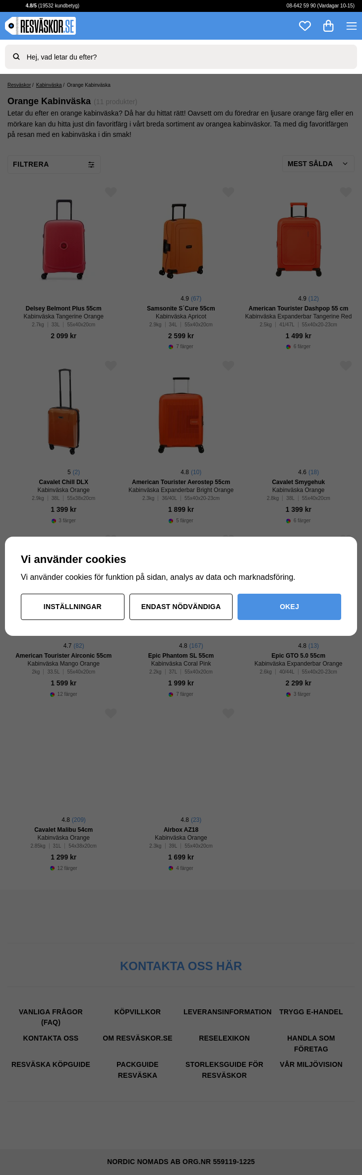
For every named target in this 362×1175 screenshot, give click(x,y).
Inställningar (73, 607)
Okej (289, 607)
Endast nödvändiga (181, 607)
